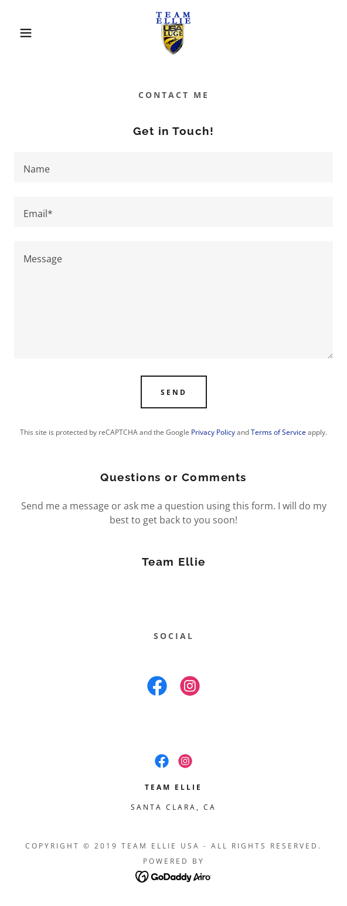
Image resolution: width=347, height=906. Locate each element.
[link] (173, 32)
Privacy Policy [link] (213, 432)
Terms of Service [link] (278, 432)
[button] (23, 33)
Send (174, 392)
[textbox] (173, 167)
